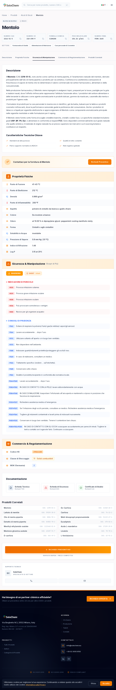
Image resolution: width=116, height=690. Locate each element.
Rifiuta (93, 683)
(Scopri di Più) (52, 264)
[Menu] (111, 5)
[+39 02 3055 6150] (31, 581)
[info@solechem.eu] (85, 581)
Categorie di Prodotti (11, 653)
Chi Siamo (66, 620)
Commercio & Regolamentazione (71, 57)
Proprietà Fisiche (22, 57)
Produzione (66, 624)
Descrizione (7, 57)
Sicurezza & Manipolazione (44, 57)
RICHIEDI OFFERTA (100, 599)
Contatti (65, 632)
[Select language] (104, 5)
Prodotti (14, 15)
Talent (64, 628)
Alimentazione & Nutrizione (41, 45)
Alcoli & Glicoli (26, 15)
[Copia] (20, 39)
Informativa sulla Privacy (36, 685)
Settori (5, 649)
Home (4, 15)
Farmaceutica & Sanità (20, 45)
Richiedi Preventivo (99, 162)
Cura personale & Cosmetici (65, 45)
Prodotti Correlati (95, 57)
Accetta (106, 683)
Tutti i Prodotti (8, 645)
